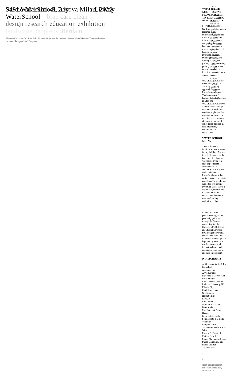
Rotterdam (68, 30)
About (8, 38)
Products (60, 38)
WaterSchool (23, 16)
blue (53, 16)
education (63, 23)
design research (27, 23)
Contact (17, 38)
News (8, 41)
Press (100, 38)
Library (17, 41)
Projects (49, 38)
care (66, 16)
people (43, 30)
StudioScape (28, 41)
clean (80, 16)
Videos (92, 38)
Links (69, 38)
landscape (19, 30)
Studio (27, 38)
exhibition (91, 23)
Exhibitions (38, 38)
